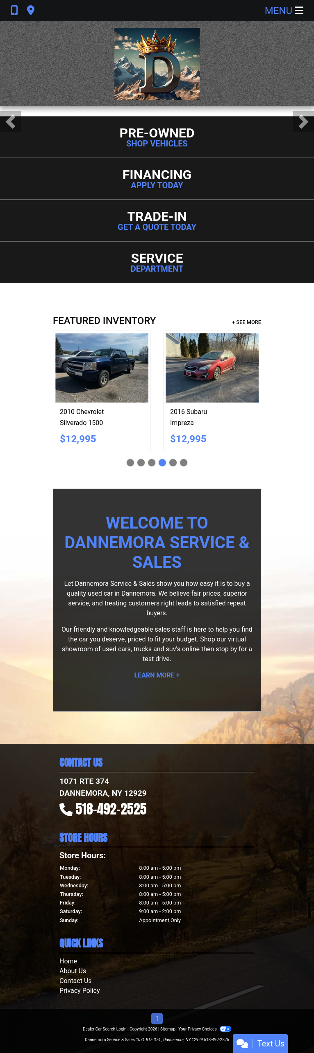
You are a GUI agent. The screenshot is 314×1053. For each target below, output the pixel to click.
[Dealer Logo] (157, 64)
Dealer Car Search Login (105, 1029)
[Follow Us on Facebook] (157, 1019)
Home (68, 961)
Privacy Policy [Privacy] (79, 991)
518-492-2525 (111, 809)
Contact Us (75, 981)
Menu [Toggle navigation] (284, 10)
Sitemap (167, 1029)
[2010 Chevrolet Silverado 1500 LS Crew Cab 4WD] (101, 368)
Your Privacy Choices (204, 1029)
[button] (10, 121)
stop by (226, 649)
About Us (72, 971)
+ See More (246, 322)
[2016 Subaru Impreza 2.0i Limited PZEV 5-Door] (212, 368)
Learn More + (157, 675)
